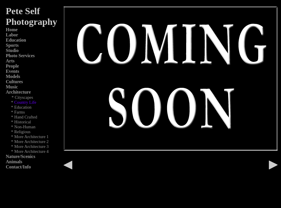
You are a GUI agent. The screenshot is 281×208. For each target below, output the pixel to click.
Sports (12, 45)
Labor (12, 34)
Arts (10, 60)
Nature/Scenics (20, 156)
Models (13, 76)
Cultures (14, 81)
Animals (14, 161)
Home (12, 29)
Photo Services (20, 55)
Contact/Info (18, 166)
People (12, 66)
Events (12, 71)
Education (16, 40)
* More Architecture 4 (30, 151)
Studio (12, 50)
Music (12, 86)
